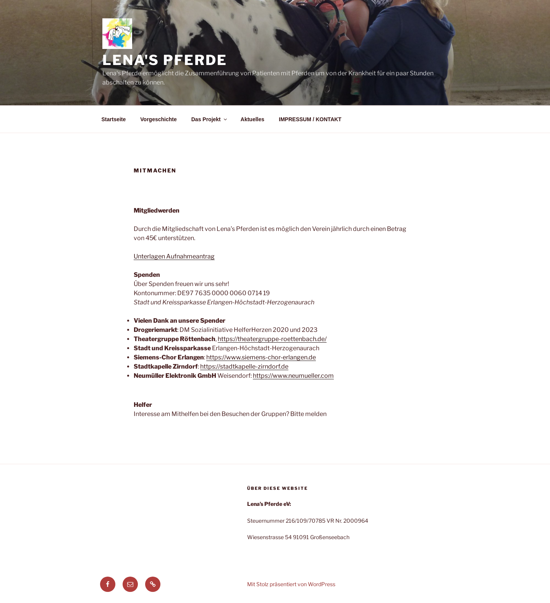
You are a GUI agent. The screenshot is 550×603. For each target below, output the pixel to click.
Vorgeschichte (158, 119)
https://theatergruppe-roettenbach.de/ (272, 339)
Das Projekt (209, 119)
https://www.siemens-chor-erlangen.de (261, 357)
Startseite (114, 119)
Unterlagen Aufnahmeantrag (174, 256)
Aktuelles (252, 119)
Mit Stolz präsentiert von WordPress (291, 584)
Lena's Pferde (164, 60)
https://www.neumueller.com (293, 375)
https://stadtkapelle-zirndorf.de (244, 366)
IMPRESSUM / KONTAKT (310, 119)
